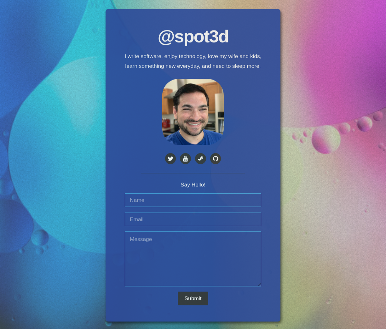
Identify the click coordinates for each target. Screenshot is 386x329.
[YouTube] (185, 159)
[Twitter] (170, 159)
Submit (193, 299)
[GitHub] (215, 159)
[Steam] (200, 159)
